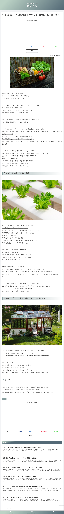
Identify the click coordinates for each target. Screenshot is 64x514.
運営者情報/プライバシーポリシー (32, 509)
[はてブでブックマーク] (27, 47)
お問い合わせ (20, 509)
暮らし (4, 395)
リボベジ (10, 395)
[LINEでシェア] (47, 47)
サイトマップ (44, 509)
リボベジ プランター (17, 395)
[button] (57, 47)
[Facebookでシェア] (17, 47)
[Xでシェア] (7, 47)
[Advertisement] (32, 31)
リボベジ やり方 (27, 395)
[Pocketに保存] (37, 47)
